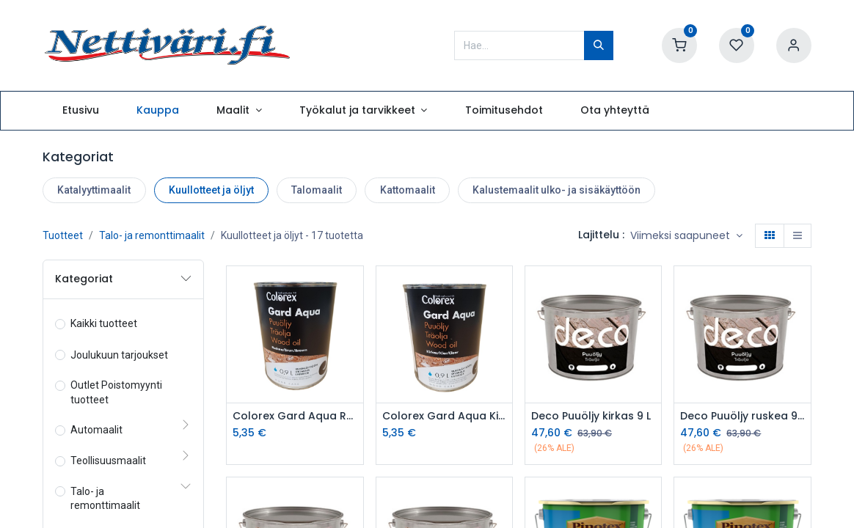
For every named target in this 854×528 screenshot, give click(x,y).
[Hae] (598, 45)
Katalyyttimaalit (94, 190)
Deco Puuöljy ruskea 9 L (742, 416)
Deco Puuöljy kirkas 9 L (591, 416)
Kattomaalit (407, 190)
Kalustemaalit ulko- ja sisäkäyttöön (556, 190)
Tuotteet (63, 235)
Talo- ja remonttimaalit (152, 235)
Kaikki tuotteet (103, 323)
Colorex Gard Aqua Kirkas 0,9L (444, 416)
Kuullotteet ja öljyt (211, 190)
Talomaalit (316, 190)
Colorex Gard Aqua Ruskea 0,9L (295, 416)
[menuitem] (80, 111)
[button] (686, 236)
